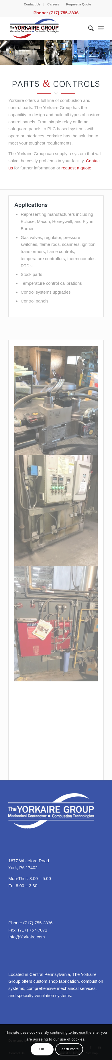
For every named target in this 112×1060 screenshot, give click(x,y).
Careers (53, 4)
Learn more (69, 1049)
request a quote (76, 167)
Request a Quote (78, 4)
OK (42, 1049)
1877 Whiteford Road (28, 860)
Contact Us (32, 4)
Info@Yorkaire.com (26, 936)
